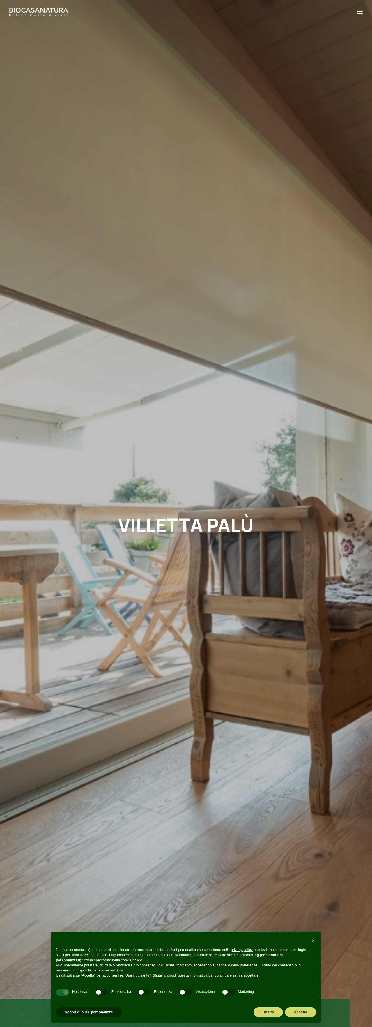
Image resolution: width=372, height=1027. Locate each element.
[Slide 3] (192, 438)
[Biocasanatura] (38, 12)
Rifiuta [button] (268, 1012)
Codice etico (124, 923)
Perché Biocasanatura (136, 861)
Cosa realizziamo (129, 879)
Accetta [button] (300, 1012)
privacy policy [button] (242, 950)
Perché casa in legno (134, 870)
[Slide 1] (179, 438)
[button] (156, 556)
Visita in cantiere (129, 897)
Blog (114, 888)
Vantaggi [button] (156, 591)
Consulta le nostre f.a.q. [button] (186, 725)
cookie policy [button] (131, 960)
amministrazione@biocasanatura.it (62, 865)
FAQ (114, 914)
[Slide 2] (186, 438)
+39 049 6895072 (45, 873)
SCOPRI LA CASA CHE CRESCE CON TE (186, 315)
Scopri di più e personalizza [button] (89, 1012)
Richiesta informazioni (135, 906)
